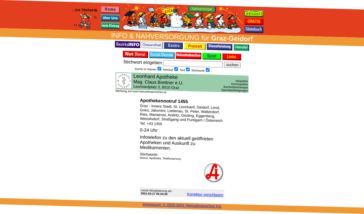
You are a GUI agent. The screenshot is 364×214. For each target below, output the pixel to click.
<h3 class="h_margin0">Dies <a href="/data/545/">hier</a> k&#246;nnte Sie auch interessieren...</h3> (182, 82)
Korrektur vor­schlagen (205, 194)
